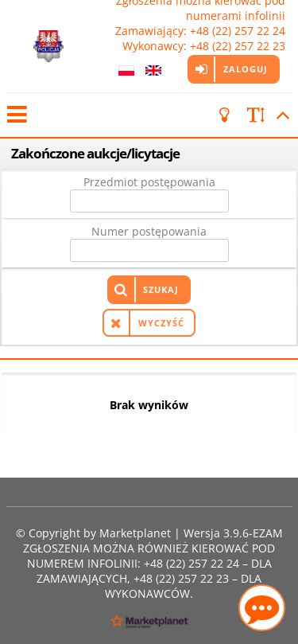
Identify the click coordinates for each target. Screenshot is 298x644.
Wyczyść (161, 323)
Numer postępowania (149, 231)
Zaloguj (245, 69)
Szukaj (161, 289)
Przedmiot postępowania (149, 181)
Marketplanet (135, 533)
